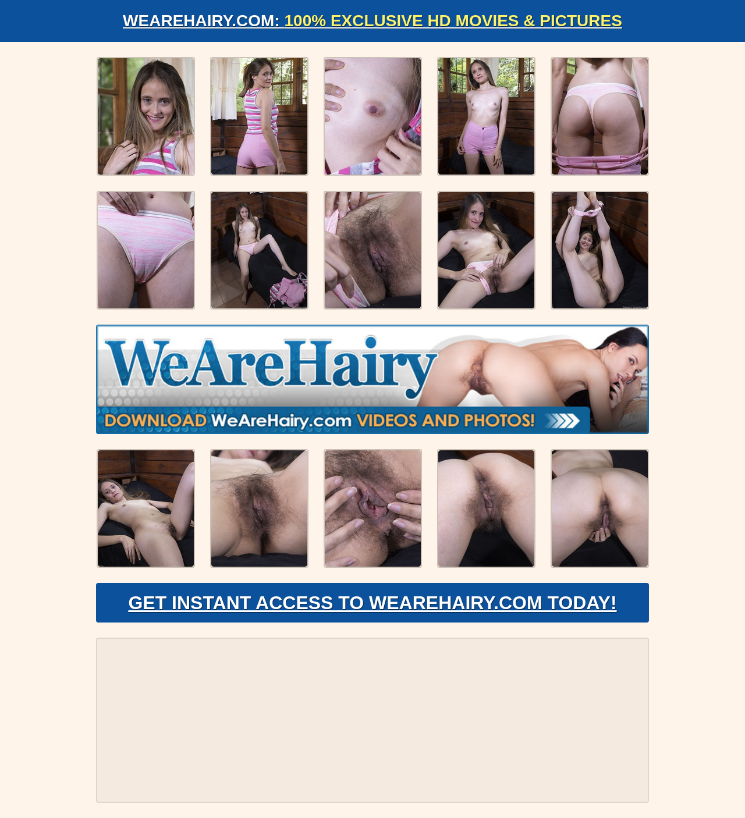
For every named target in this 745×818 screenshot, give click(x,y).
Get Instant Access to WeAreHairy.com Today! (372, 602)
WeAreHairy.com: (372, 21)
